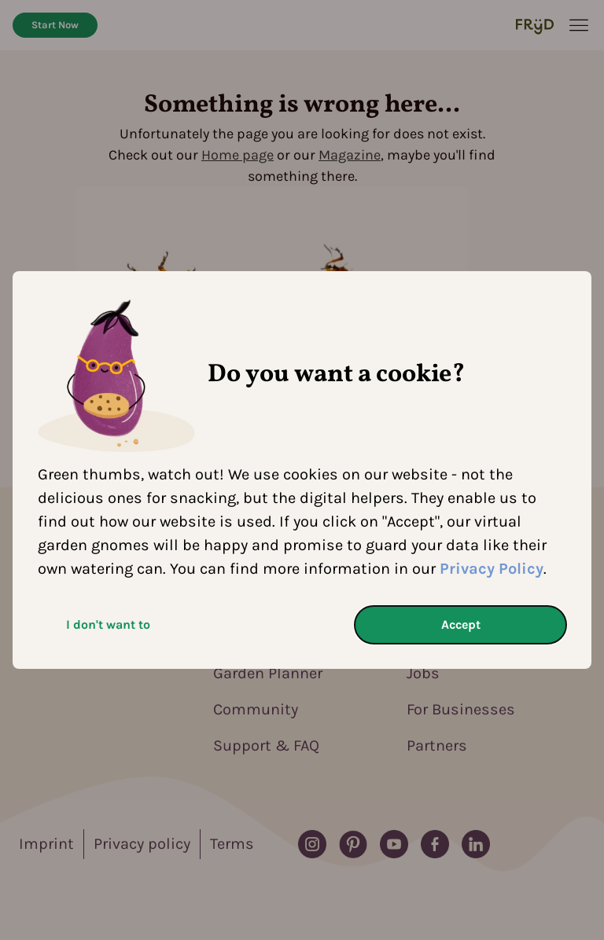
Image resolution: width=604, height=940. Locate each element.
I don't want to (108, 624)
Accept (461, 624)
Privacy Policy (491, 569)
